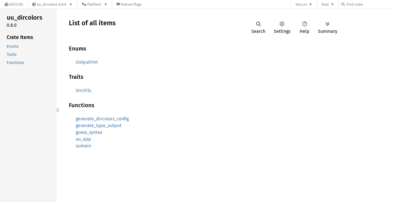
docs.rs (301, 4)
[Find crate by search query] (369, 4)
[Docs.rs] (14, 4)
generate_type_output (98, 125)
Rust (325, 4)
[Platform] (94, 4)
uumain (83, 145)
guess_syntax (89, 132)
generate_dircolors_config (102, 118)
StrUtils (83, 90)
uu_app (83, 139)
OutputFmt (87, 62)
